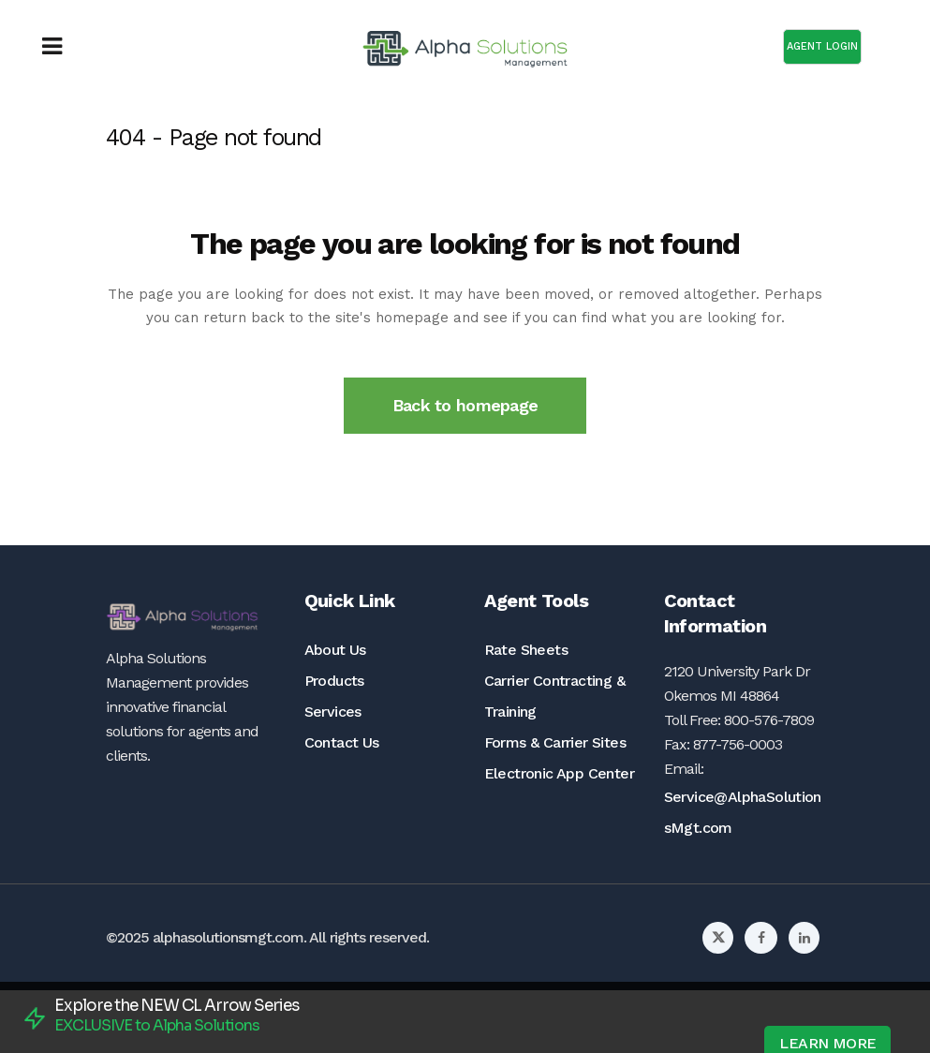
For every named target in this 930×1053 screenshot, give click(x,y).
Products (334, 681)
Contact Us (341, 742)
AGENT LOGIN (822, 46)
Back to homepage (465, 405)
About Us (335, 650)
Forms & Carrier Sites (555, 742)
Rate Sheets (526, 650)
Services (333, 711)
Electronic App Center (559, 773)
